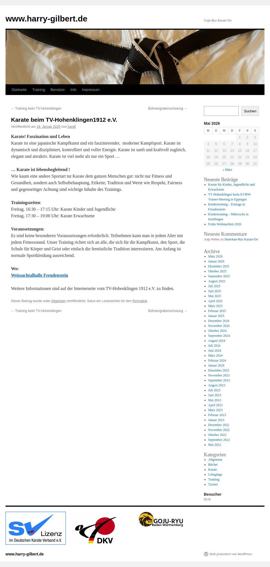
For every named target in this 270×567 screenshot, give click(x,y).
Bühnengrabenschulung (167, 108)
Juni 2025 (214, 291)
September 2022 (219, 440)
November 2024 (219, 326)
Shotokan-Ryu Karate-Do (241, 239)
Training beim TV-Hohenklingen (36, 108)
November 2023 (219, 375)
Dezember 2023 (218, 370)
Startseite (19, 90)
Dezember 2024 (218, 321)
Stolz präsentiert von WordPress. (231, 554)
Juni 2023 (214, 395)
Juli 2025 (214, 286)
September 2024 (219, 336)
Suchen (250, 111)
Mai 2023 (214, 400)
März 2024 (215, 355)
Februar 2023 (217, 415)
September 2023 (219, 380)
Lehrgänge (215, 474)
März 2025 (215, 306)
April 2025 (215, 301)
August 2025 (216, 281)
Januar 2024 (216, 365)
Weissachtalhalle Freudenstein (39, 275)
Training (38, 90)
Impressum (90, 90)
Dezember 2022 (218, 425)
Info (73, 90)
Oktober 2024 (217, 331)
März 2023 (215, 410)
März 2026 (215, 256)
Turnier (213, 484)
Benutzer (57, 90)
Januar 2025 (216, 316)
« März (227, 170)
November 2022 (219, 430)
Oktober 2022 (217, 435)
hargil (71, 127)
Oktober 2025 (217, 271)
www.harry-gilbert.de (46, 18)
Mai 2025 (214, 296)
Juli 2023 (214, 390)
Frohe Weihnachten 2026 (224, 224)
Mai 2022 (214, 445)
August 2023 (216, 385)
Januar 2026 (216, 261)
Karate (212, 469)
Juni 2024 (214, 350)
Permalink (140, 301)
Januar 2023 (216, 420)
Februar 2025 (217, 311)
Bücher (213, 464)
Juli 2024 (214, 346)
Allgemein (58, 301)
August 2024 (216, 341)
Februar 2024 (217, 360)
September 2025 (219, 276)
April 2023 (215, 405)
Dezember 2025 (218, 266)
